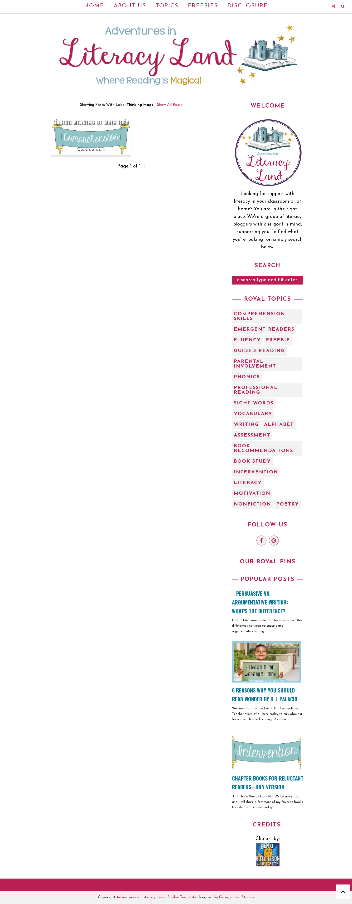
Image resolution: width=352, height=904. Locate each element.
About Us (130, 6)
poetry (287, 504)
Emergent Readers (264, 329)
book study (252, 461)
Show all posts (169, 105)
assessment (252, 435)
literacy (248, 483)
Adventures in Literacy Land (140, 897)
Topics (167, 6)
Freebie (278, 340)
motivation (252, 493)
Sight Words (254, 403)
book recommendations (263, 448)
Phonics (247, 377)
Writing (246, 424)
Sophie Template (181, 897)
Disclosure (247, 6)
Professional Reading (256, 390)
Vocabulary (253, 414)
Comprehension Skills (259, 316)
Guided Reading (259, 351)
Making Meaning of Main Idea (91, 122)
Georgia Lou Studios (236, 897)
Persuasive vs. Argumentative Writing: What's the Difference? (260, 602)
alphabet (279, 424)
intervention (256, 472)
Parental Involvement (255, 364)
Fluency (247, 340)
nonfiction (252, 504)
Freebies (203, 6)
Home (94, 6)
